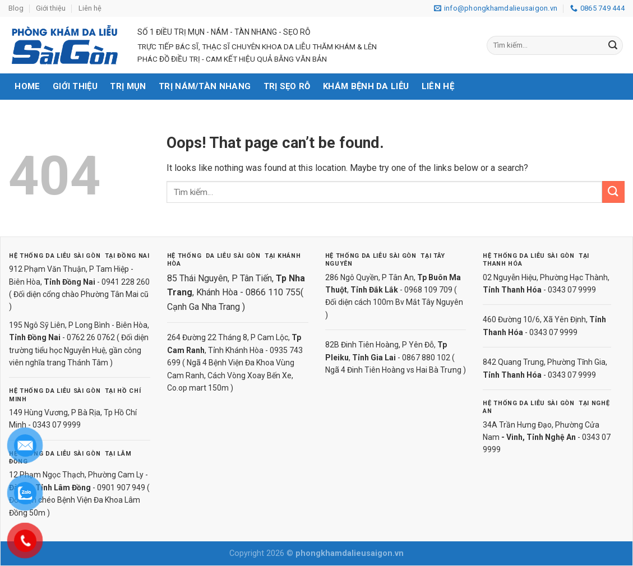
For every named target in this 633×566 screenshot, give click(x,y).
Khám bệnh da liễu (366, 86)
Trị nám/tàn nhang (205, 86)
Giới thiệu (51, 8)
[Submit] (612, 45)
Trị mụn (128, 86)
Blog (16, 8)
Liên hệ (89, 8)
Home (27, 86)
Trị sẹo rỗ (287, 86)
